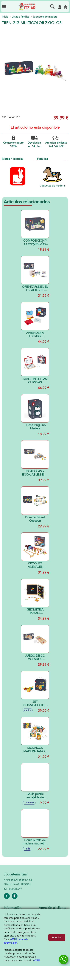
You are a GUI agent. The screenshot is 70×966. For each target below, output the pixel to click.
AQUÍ (36, 960)
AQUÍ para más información (16, 941)
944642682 (15, 889)
